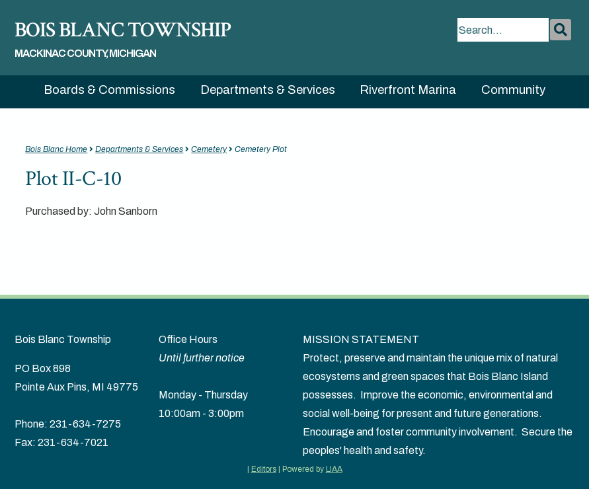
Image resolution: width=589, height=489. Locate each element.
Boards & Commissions (109, 89)
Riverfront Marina (408, 89)
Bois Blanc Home (56, 149)
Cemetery (209, 149)
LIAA (334, 469)
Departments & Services (267, 89)
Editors (263, 469)
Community (513, 89)
